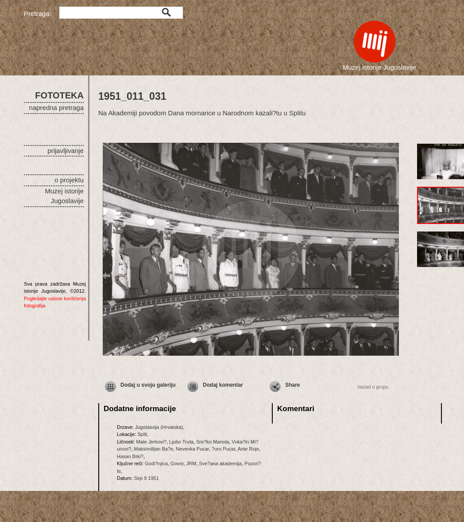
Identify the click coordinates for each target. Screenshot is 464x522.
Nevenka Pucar (192, 448)
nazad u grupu (372, 386)
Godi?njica (156, 463)
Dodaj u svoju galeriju (148, 385)
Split (142, 434)
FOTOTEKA (59, 95)
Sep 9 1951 (146, 478)
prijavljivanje (65, 150)
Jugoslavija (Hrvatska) (159, 427)
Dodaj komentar (223, 385)
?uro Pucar (223, 448)
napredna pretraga (56, 107)
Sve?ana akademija (220, 463)
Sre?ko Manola (212, 441)
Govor (176, 463)
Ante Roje (248, 448)
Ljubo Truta (181, 441)
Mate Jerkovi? (151, 441)
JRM (191, 463)
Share (292, 385)
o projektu (69, 180)
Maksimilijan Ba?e (154, 448)
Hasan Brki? (130, 456)
